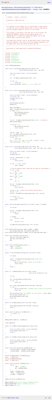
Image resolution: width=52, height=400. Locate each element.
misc (40, 9)
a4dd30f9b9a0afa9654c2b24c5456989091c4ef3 (16, 9)
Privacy (13, 397)
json (49, 397)
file (32, 13)
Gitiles (8, 397)
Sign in (49, 2)
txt (46, 397)
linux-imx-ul (38, 7)
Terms (17, 397)
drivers (35, 9)
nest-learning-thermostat (22, 7)
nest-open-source (7, 7)
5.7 (32, 7)
